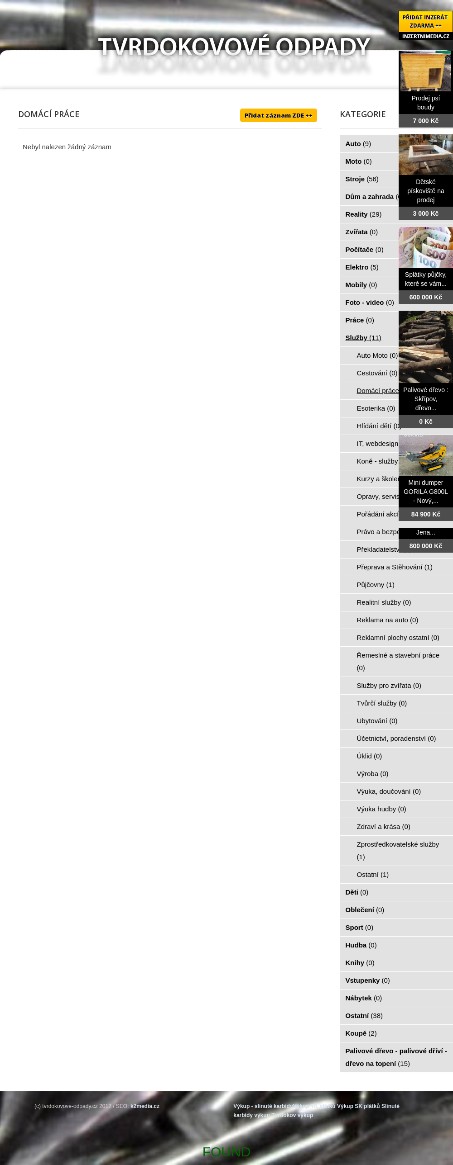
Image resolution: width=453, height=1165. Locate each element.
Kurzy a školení (385, 479)
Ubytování (377, 721)
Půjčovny (376, 584)
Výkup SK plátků (358, 1106)
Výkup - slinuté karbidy (263, 1106)
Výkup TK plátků (314, 1106)
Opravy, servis (383, 496)
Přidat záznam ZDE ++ (279, 115)
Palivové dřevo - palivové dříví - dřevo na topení (396, 1057)
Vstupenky (368, 980)
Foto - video (370, 302)
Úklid (369, 756)
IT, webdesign (383, 443)
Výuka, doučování (389, 791)
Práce (360, 320)
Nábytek (364, 998)
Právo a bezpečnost (392, 531)
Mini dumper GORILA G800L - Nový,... (426, 491)
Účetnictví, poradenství (396, 738)
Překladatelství (384, 549)
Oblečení (365, 910)
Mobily (361, 285)
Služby (363, 337)
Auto (358, 143)
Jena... (425, 532)
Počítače (365, 249)
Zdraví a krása (383, 826)
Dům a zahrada (375, 196)
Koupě (361, 1033)
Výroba (373, 773)
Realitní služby (384, 602)
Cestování (377, 373)
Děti (357, 892)
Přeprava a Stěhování (395, 567)
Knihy (360, 962)
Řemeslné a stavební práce (398, 661)
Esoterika (376, 408)
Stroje (362, 179)
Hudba (361, 945)
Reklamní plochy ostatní (398, 637)
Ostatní (373, 874)
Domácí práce (383, 390)
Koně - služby (382, 461)
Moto (359, 161)
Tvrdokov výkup (292, 1115)
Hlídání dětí (379, 426)
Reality (364, 214)
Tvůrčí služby (382, 703)
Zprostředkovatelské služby (398, 850)
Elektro (362, 267)
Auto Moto (377, 355)
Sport (360, 927)
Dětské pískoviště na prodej (425, 191)
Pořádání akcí (383, 514)
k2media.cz (144, 1106)
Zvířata (362, 232)
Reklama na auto (388, 620)
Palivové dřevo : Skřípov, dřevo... (425, 399)
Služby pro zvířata (389, 685)
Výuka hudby (381, 809)
